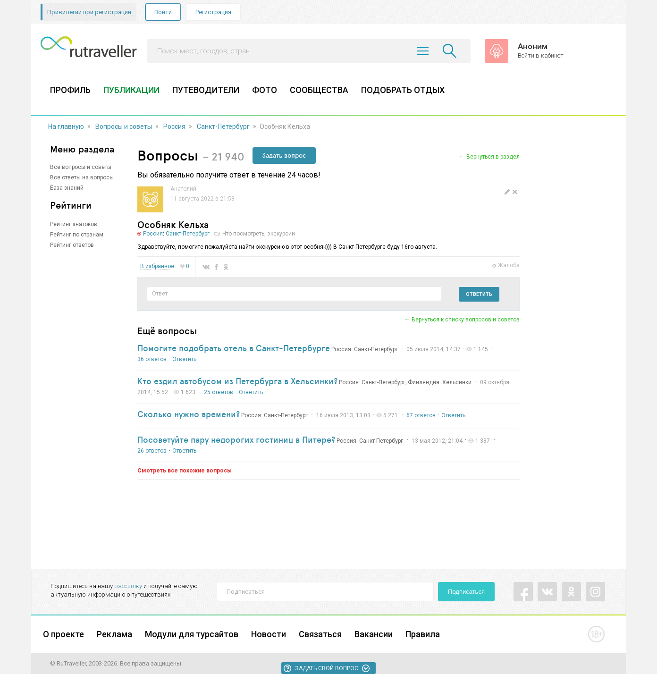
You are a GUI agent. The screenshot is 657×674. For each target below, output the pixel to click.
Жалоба (509, 265)
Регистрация (213, 12)
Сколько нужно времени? (188, 414)
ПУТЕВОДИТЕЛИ (205, 90)
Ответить (479, 294)
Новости (268, 634)
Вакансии (373, 634)
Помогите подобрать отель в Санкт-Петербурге (233, 348)
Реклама (114, 634)
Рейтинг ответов (72, 245)
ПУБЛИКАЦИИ (131, 90)
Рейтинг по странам (76, 234)
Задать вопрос (284, 155)
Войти (163, 12)
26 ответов (152, 450)
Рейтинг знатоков (73, 224)
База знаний (67, 188)
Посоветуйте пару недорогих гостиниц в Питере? (236, 439)
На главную (66, 126)
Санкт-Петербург (223, 126)
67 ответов (421, 415)
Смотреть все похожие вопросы (184, 470)
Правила (422, 634)
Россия (174, 126)
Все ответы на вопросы (82, 177)
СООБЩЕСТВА (319, 90)
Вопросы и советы (123, 126)
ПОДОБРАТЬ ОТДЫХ (403, 90)
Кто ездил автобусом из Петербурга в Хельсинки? (237, 381)
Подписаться (466, 591)
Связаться (320, 634)
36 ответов (152, 359)
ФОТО (264, 90)
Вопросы (167, 155)
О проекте (63, 634)
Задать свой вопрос (326, 668)
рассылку (128, 586)
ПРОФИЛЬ (70, 90)
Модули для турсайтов (191, 634)
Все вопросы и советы (80, 167)
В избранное (157, 266)
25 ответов (218, 392)
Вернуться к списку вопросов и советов (466, 319)
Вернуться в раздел (493, 156)
